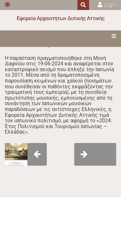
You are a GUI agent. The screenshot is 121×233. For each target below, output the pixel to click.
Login (110, 5)
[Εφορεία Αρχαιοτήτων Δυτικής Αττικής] (60, 19)
